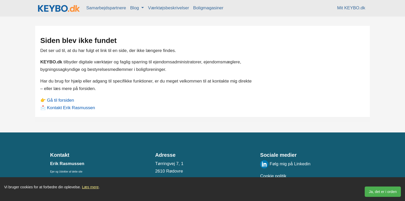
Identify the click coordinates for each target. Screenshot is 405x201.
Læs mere (90, 187)
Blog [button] (135, 7)
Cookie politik (273, 176)
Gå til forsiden (60, 100)
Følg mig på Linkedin (285, 163)
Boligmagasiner (208, 7)
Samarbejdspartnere (106, 7)
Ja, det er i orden (383, 192)
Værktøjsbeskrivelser (168, 7)
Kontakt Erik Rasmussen (71, 107)
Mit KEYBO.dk (351, 7)
